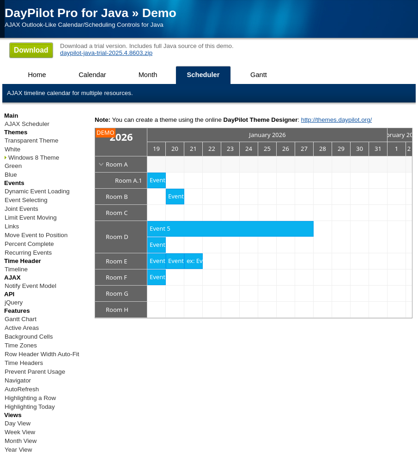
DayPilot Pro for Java (66, 13)
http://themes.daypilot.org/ (336, 119)
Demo (159, 13)
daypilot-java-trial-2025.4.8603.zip (106, 52)
